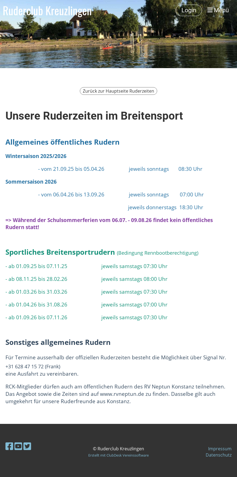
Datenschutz (219, 455)
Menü (218, 10)
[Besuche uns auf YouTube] (18, 446)
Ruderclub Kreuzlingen (47, 10)
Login (188, 10)
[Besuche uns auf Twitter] (27, 446)
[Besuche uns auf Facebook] (9, 446)
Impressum (220, 449)
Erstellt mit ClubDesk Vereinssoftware (118, 455)
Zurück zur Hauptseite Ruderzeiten (118, 91)
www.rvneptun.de (122, 393)
